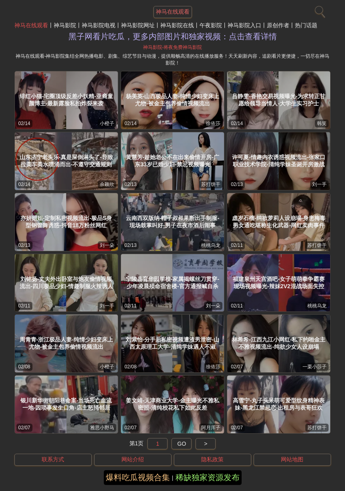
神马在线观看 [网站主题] (173, 11)
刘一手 (319, 184)
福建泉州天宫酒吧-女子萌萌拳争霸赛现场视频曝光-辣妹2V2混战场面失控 (279, 282)
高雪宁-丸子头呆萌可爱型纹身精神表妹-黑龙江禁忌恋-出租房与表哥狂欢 (279, 404)
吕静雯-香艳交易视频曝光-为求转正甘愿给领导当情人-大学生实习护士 (278, 100)
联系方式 (53, 459)
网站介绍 (132, 459)
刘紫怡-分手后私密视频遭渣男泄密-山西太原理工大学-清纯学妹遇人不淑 (172, 343)
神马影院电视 (98, 25)
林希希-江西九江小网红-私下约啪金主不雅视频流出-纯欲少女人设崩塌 (278, 343)
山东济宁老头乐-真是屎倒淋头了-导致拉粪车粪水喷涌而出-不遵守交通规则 (66, 161)
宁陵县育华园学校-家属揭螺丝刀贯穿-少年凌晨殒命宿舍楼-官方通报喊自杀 (172, 282)
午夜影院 (211, 25)
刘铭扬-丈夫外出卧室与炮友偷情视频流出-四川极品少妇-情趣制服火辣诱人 (66, 282)
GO (182, 443)
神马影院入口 (244, 25)
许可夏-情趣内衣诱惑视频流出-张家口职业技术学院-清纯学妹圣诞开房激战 (278, 161)
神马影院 (65, 25)
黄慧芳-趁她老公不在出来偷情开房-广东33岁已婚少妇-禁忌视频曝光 (172, 161)
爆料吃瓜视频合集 (138, 477)
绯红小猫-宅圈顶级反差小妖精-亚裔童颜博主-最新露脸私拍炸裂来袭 (66, 100)
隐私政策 (212, 459)
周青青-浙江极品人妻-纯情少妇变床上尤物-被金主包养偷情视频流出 (66, 343)
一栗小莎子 (315, 367)
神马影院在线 (177, 25)
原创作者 (278, 25)
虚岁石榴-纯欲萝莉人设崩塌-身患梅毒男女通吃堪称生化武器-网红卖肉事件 (278, 221)
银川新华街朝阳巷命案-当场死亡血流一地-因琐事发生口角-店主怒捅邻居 (66, 404)
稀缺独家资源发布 (208, 477)
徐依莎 (213, 123)
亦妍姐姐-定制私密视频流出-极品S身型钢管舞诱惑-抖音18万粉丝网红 (66, 221)
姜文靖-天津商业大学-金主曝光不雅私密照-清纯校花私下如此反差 (172, 404)
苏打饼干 (210, 184)
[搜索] (319, 10)
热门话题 (306, 25)
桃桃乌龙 (210, 245)
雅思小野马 (102, 427)
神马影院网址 (138, 25)
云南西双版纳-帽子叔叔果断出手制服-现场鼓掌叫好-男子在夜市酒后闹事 (172, 221)
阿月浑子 (210, 427)
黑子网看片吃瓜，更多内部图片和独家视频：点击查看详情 (173, 36)
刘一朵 (107, 245)
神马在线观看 (31, 25)
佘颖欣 (107, 184)
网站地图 (292, 459)
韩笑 (322, 123)
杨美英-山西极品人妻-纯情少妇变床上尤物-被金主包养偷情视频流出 (172, 100)
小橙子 (107, 123)
